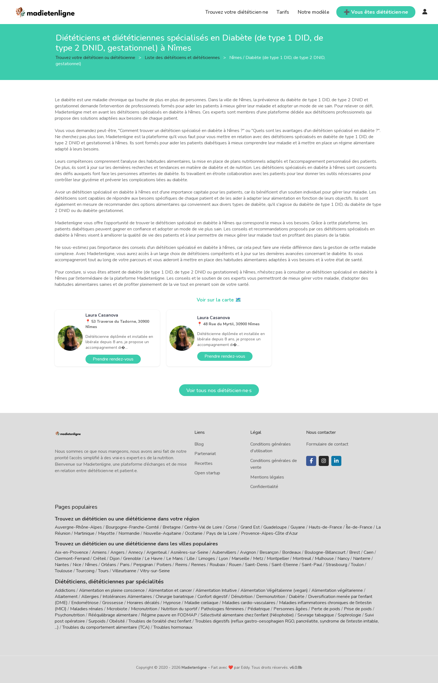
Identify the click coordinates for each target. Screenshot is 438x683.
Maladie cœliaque (201, 602)
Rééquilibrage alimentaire (112, 614)
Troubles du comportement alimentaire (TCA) (106, 627)
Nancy (343, 558)
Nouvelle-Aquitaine (162, 533)
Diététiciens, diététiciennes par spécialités (104, 581)
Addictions (65, 590)
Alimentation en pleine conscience (112, 590)
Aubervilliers (224, 552)
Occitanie (194, 533)
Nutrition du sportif (179, 608)
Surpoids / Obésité (107, 621)
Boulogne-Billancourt (325, 552)
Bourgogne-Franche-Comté (132, 527)
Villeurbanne (124, 571)
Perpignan (143, 565)
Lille (191, 558)
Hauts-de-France (325, 527)
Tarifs (283, 12)
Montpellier (278, 558)
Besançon (269, 552)
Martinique (84, 533)
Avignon (248, 552)
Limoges (206, 558)
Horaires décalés (143, 602)
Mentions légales (267, 477)
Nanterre (361, 558)
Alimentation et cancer (170, 590)
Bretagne (172, 527)
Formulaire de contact (327, 444)
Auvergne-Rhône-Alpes (78, 527)
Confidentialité (264, 487)
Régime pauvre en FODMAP (169, 614)
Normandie (129, 533)
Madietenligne (194, 667)
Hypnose (172, 602)
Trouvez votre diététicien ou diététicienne (96, 57)
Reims (181, 565)
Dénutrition (242, 596)
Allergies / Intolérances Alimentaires (116, 596)
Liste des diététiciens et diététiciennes (183, 57)
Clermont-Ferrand (72, 558)
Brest (354, 552)
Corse (231, 527)
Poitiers (164, 565)
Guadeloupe (275, 527)
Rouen (235, 565)
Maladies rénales (86, 608)
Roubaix (217, 565)
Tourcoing (85, 571)
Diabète (296, 596)
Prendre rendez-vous (113, 359)
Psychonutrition (70, 614)
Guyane (298, 527)
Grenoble (132, 558)
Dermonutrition (271, 596)
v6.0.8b (296, 667)
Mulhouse (324, 558)
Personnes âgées (290, 608)
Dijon (115, 558)
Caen (368, 552)
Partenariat (205, 454)
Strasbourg (336, 565)
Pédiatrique (258, 608)
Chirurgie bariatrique (175, 596)
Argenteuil (156, 552)
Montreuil (302, 558)
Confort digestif (212, 596)
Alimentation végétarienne (337, 590)
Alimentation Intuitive (216, 590)
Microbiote (117, 608)
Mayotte (106, 533)
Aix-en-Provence (71, 552)
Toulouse (63, 571)
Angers (117, 552)
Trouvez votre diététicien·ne (236, 12)
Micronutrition (144, 608)
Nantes (62, 565)
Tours (103, 571)
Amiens (99, 552)
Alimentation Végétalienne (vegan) (274, 590)
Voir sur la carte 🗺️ (219, 299)
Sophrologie (349, 614)
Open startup (207, 473)
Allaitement (66, 596)
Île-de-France (359, 527)
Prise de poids (358, 608)
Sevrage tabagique (315, 614)
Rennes (198, 565)
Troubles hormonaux (172, 627)
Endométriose (85, 602)
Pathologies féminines (222, 608)
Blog (199, 444)
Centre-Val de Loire (203, 527)
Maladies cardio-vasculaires (248, 602)
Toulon (357, 565)
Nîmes (91, 565)
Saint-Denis (256, 565)
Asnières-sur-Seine (189, 552)
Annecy (135, 552)
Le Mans (174, 558)
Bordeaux (291, 552)
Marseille (240, 558)
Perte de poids (325, 608)
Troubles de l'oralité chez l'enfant (159, 621)
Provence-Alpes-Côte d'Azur (269, 533)
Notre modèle (313, 12)
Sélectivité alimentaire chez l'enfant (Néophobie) (247, 614)
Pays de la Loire (221, 533)
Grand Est (250, 527)
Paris (125, 565)
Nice (77, 565)
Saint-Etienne (285, 565)
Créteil (99, 558)
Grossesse (112, 602)
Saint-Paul (312, 565)
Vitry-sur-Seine (155, 571)
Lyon (223, 558)
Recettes (203, 463)
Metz (258, 558)
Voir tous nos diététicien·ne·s (219, 390)
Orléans (108, 565)
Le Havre (154, 558)
